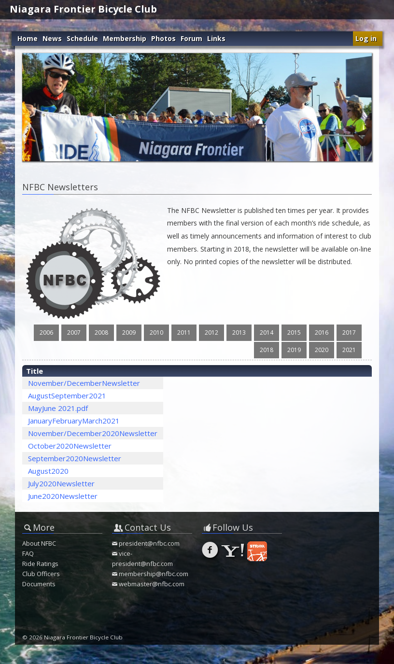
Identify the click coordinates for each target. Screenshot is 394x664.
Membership (124, 38)
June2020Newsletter (63, 496)
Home (27, 38)
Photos (163, 38)
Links (216, 38)
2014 (266, 332)
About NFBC (39, 543)
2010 (156, 332)
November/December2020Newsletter (92, 433)
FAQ (28, 553)
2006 (46, 332)
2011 (184, 332)
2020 (321, 350)
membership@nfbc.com (153, 573)
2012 (211, 332)
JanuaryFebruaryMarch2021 (74, 420)
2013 (239, 332)
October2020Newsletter (70, 446)
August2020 (48, 471)
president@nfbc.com (149, 543)
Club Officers (41, 573)
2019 (294, 350)
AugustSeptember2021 (67, 395)
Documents (39, 583)
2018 (266, 350)
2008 (101, 332)
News (52, 38)
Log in (366, 38)
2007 (74, 332)
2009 (129, 332)
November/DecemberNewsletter (84, 383)
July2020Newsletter (61, 483)
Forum (191, 38)
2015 (294, 332)
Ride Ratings (40, 563)
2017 (349, 332)
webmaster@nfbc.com (151, 583)
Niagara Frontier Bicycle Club (83, 8)
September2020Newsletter (74, 458)
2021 (349, 350)
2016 (321, 332)
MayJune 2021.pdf (58, 408)
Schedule (82, 38)
